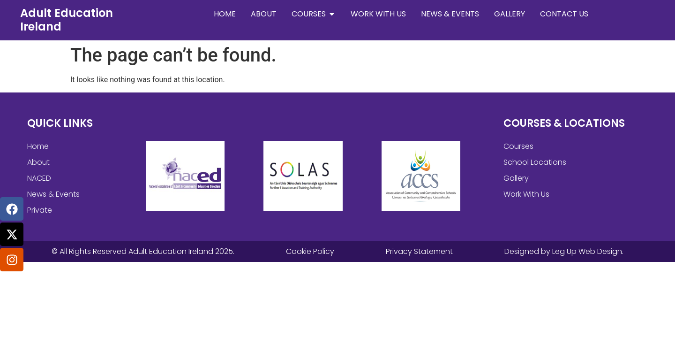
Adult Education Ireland (66, 19)
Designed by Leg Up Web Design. (563, 251)
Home (38, 146)
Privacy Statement (419, 251)
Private (39, 210)
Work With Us (526, 194)
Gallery (516, 178)
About (38, 162)
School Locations (534, 162)
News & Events (53, 194)
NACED (39, 178)
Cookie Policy (310, 251)
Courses (518, 146)
